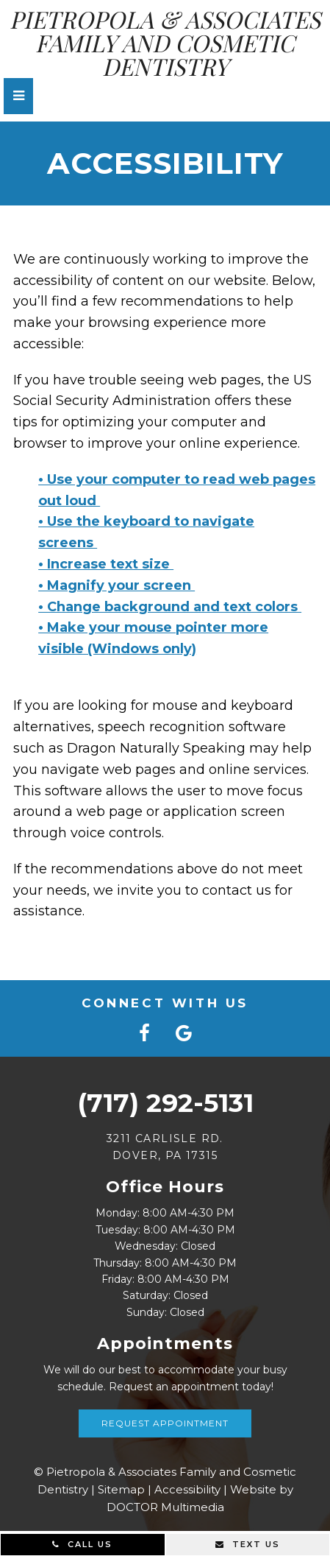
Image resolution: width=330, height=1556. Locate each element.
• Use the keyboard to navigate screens (146, 532)
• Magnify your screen (116, 585)
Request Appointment (165, 1423)
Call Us (82, 1544)
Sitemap (121, 1489)
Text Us (247, 1544)
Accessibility (187, 1489)
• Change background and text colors (169, 607)
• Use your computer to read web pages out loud (176, 490)
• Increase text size (105, 564)
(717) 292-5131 (165, 1103)
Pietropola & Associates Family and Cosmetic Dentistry (165, 42)
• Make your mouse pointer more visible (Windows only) (153, 638)
